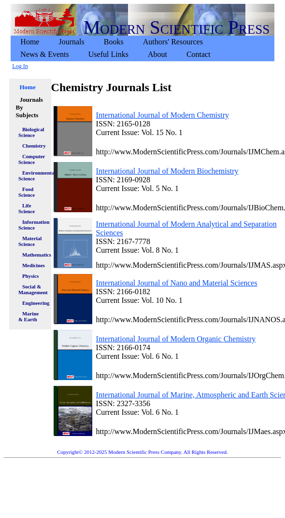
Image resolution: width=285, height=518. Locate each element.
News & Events (44, 54)
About (157, 54)
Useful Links (108, 54)
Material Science (30, 241)
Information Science (32, 225)
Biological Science (31, 132)
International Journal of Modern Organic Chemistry (176, 339)
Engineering (34, 303)
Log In (20, 66)
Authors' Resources (173, 42)
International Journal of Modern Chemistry (162, 115)
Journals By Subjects (29, 107)
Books (114, 42)
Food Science (26, 192)
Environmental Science (32, 175)
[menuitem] (30, 42)
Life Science (26, 208)
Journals (71, 42)
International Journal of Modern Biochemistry (167, 171)
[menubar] (142, 48)
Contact (198, 54)
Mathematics (34, 255)
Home (29, 42)
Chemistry (34, 146)
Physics (30, 276)
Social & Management (32, 289)
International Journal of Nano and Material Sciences (176, 283)
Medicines (33, 265)
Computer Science (31, 159)
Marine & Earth (28, 316)
